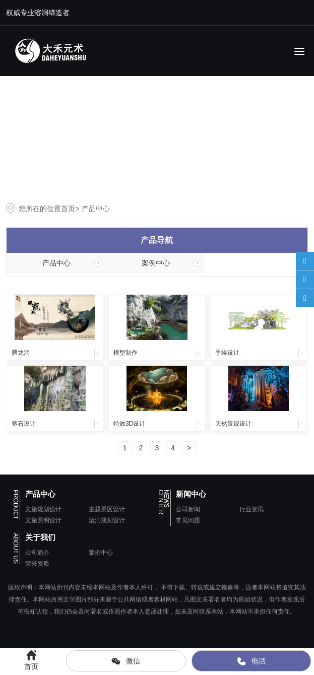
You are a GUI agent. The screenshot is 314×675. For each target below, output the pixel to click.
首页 (68, 209)
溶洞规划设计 (107, 520)
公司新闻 (188, 509)
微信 (125, 661)
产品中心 (56, 263)
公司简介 (37, 552)
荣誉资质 (37, 563)
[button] (302, 137)
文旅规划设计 (43, 509)
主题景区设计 (107, 509)
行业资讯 (251, 509)
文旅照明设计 (43, 520)
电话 (251, 661)
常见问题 (188, 520)
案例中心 (156, 263)
